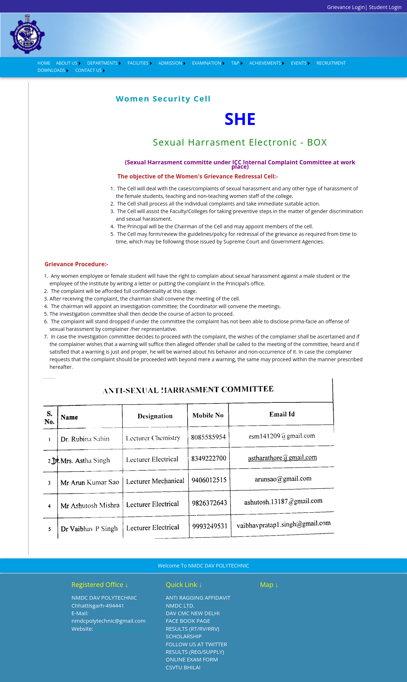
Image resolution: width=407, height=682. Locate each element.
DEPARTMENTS (102, 63)
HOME (44, 63)
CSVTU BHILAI (183, 667)
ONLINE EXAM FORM (192, 659)
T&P (235, 63)
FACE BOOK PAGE (188, 620)
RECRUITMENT (331, 63)
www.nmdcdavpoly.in (122, 628)
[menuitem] (44, 63)
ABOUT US (66, 63)
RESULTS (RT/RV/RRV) (192, 628)
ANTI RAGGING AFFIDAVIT (198, 597)
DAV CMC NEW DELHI (193, 613)
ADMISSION (170, 63)
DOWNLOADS (51, 70)
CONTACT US (88, 70)
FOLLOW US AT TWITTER (196, 644)
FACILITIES (138, 63)
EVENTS (299, 63)
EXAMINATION (206, 63)
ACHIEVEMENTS (265, 63)
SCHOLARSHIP (184, 636)
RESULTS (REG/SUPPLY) (195, 651)
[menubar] (207, 67)
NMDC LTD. (180, 605)
